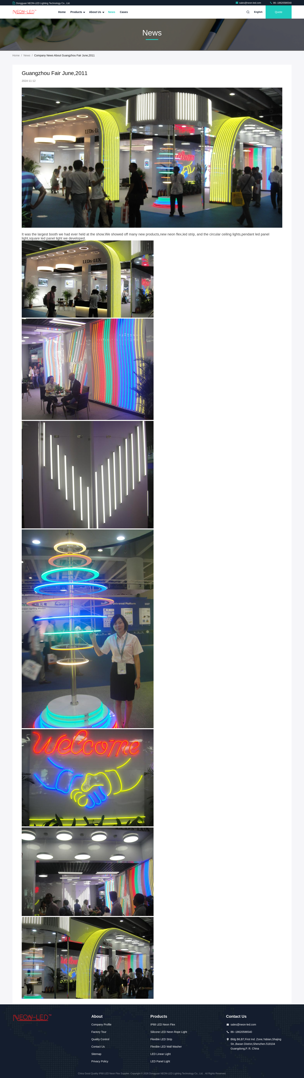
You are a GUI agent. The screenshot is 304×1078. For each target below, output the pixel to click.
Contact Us (98, 1046)
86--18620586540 (280, 3)
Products (77, 12)
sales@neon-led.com (248, 3)
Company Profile (101, 1024)
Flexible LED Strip (161, 1039)
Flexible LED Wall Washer (166, 1046)
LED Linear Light (160, 1054)
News (111, 12)
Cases (124, 12)
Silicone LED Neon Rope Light (168, 1031)
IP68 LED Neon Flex (162, 1024)
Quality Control (100, 1039)
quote (278, 12)
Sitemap (96, 1054)
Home (62, 12)
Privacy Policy (99, 1061)
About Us (96, 12)
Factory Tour (98, 1031)
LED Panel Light (160, 1061)
